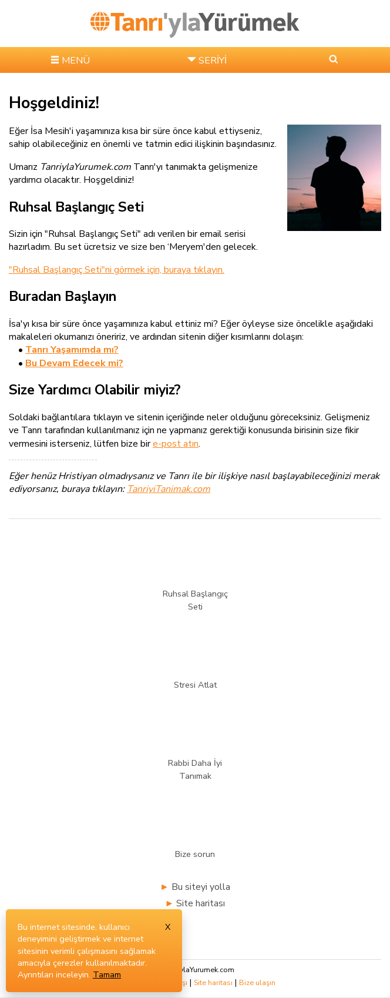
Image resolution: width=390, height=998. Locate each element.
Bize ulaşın (257, 982)
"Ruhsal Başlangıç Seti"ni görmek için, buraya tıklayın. (116, 269)
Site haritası (200, 903)
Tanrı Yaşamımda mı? (72, 349)
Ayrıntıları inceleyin (53, 974)
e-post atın (176, 443)
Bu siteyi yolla (201, 886)
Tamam (107, 974)
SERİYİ (213, 60)
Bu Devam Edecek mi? (74, 363)
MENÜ (76, 60)
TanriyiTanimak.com (168, 489)
